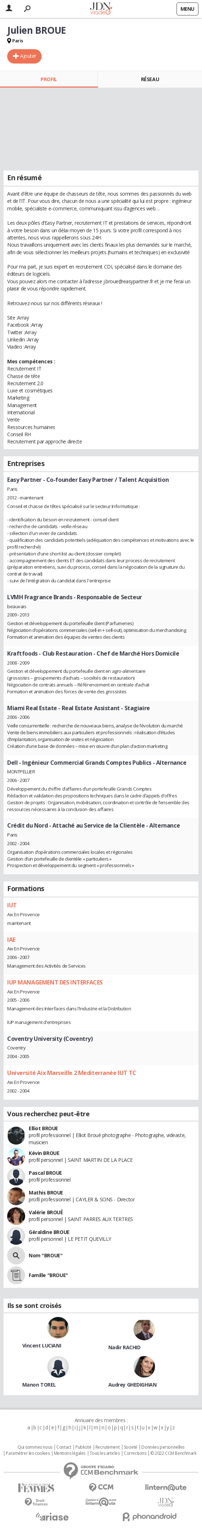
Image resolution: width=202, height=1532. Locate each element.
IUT (12, 905)
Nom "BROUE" (45, 1255)
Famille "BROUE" (48, 1275)
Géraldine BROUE (49, 1232)
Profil (49, 79)
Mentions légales (69, 1453)
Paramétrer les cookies (28, 1453)
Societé (130, 1447)
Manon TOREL (39, 1384)
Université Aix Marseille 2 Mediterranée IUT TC (71, 1073)
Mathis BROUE (46, 1192)
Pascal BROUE (45, 1172)
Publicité (83, 1447)
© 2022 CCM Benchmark (173, 1453)
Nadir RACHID (124, 1347)
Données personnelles (162, 1447)
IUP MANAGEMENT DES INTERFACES (55, 982)
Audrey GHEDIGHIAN (132, 1384)
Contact (63, 1447)
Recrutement (107, 1447)
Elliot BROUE (43, 1128)
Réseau (150, 79)
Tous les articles (105, 1453)
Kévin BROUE (44, 1153)
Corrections (135, 1453)
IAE (11, 940)
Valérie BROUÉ (46, 1212)
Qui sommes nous (35, 1447)
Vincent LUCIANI (41, 1345)
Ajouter (28, 55)
